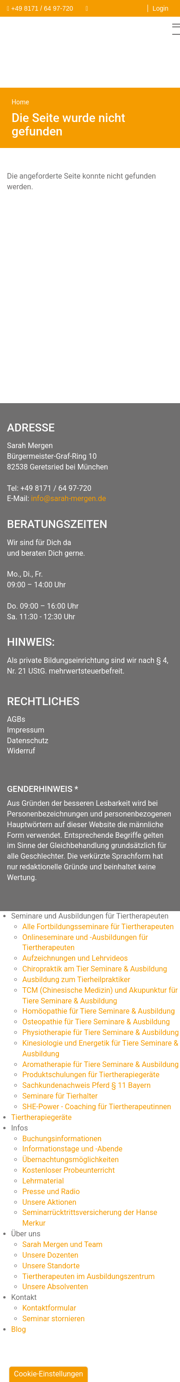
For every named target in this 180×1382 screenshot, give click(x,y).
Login (160, 8)
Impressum (26, 730)
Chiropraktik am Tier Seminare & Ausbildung (94, 968)
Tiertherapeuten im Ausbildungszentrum (88, 1276)
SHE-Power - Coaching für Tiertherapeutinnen (96, 1106)
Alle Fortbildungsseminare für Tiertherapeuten (98, 926)
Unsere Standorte (51, 1265)
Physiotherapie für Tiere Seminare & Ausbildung (100, 1032)
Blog (18, 1329)
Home (20, 102)
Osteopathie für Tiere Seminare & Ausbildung (96, 1021)
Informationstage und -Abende (72, 1148)
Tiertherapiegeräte (41, 1117)
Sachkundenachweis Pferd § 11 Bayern (86, 1085)
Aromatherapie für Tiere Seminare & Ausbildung (100, 1064)
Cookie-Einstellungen (48, 1373)
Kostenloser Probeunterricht (68, 1170)
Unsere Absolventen (55, 1286)
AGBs (16, 719)
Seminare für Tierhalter (60, 1096)
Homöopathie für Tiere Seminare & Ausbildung (98, 1011)
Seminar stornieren (53, 1318)
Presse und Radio (51, 1191)
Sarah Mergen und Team (62, 1244)
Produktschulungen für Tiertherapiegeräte (91, 1074)
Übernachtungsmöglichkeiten (70, 1159)
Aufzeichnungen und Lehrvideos (75, 958)
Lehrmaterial (43, 1180)
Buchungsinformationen (62, 1138)
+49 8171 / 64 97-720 (55, 488)
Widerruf (21, 750)
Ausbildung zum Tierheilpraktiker (76, 979)
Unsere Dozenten (50, 1255)
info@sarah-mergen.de (68, 498)
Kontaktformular (49, 1308)
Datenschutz (27, 740)
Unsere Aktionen (49, 1202)
